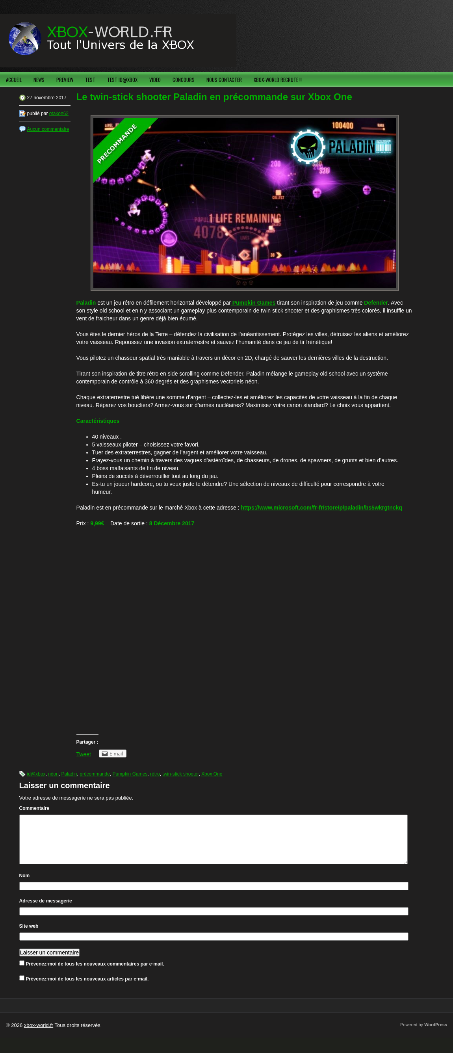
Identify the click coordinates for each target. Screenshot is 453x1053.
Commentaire (34, 808)
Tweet (83, 754)
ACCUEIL (14, 80)
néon (53, 774)
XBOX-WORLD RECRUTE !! (278, 80)
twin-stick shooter (180, 774)
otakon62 (59, 113)
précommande (95, 774)
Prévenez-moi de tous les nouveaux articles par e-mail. (87, 988)
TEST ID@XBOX (122, 80)
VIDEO (155, 80)
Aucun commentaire (48, 129)
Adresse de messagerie (45, 910)
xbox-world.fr (38, 1035)
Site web (29, 935)
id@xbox (36, 774)
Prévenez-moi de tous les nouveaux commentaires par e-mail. (95, 973)
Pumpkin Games (130, 774)
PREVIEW (64, 80)
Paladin (69, 774)
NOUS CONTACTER (224, 80)
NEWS (39, 80)
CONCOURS (184, 80)
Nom (24, 885)
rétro (155, 774)
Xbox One (211, 774)
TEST (90, 80)
